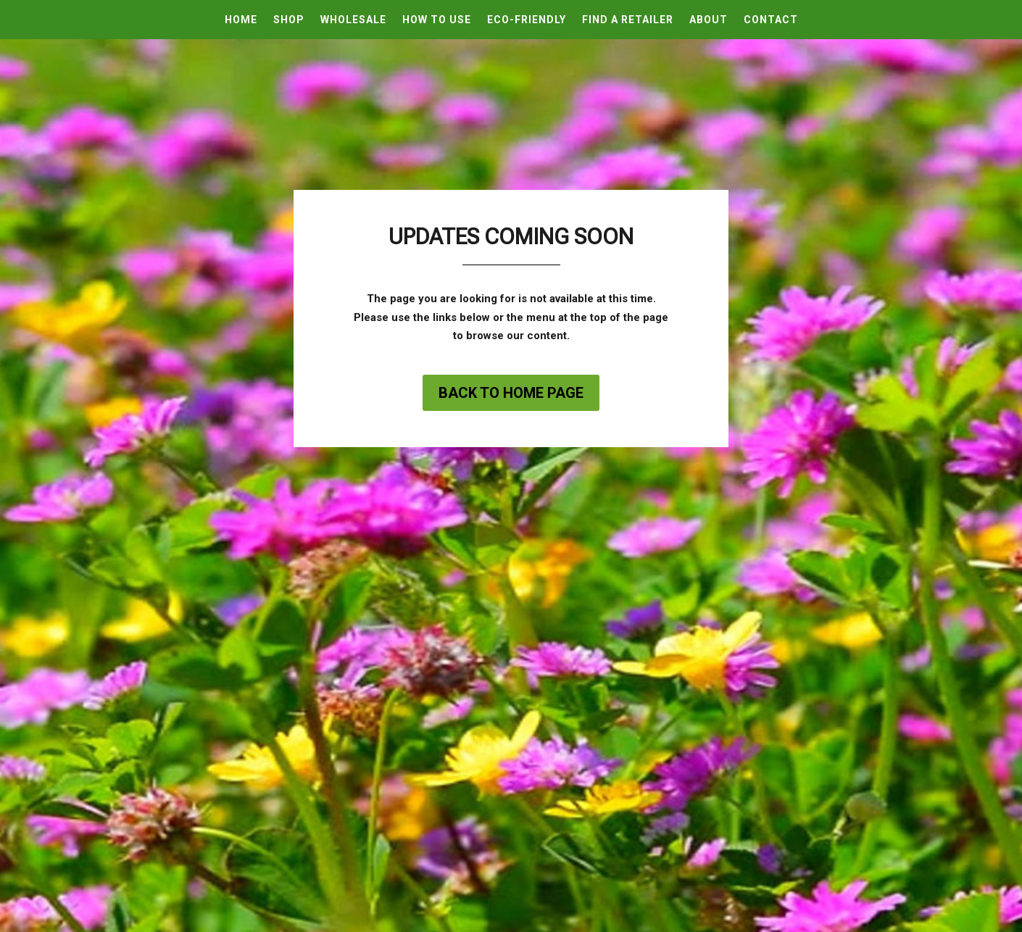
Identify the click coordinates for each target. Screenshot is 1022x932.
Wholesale (353, 19)
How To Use (436, 19)
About (708, 19)
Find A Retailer (627, 19)
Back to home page (511, 392)
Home (241, 19)
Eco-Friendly (526, 19)
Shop (288, 19)
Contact (771, 19)
